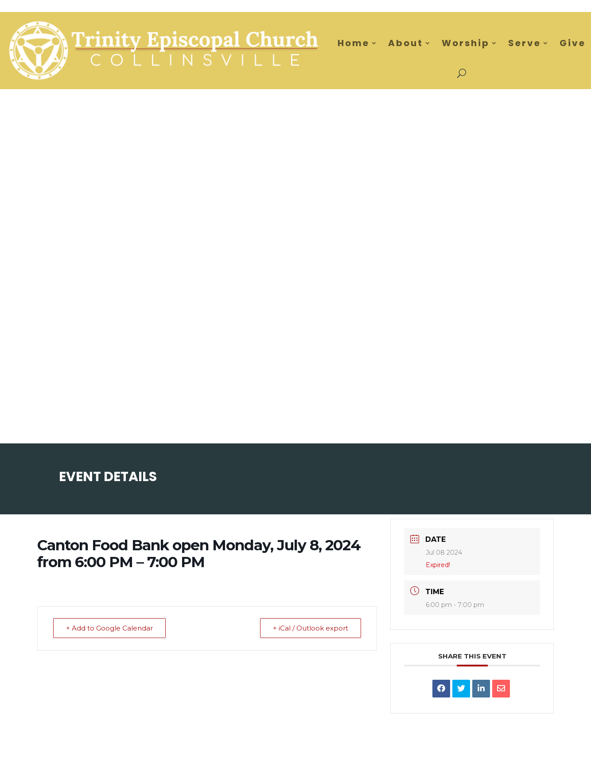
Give (573, 43)
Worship (466, 43)
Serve (524, 43)
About (405, 43)
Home (353, 43)
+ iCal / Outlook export (310, 628)
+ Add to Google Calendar (109, 628)
